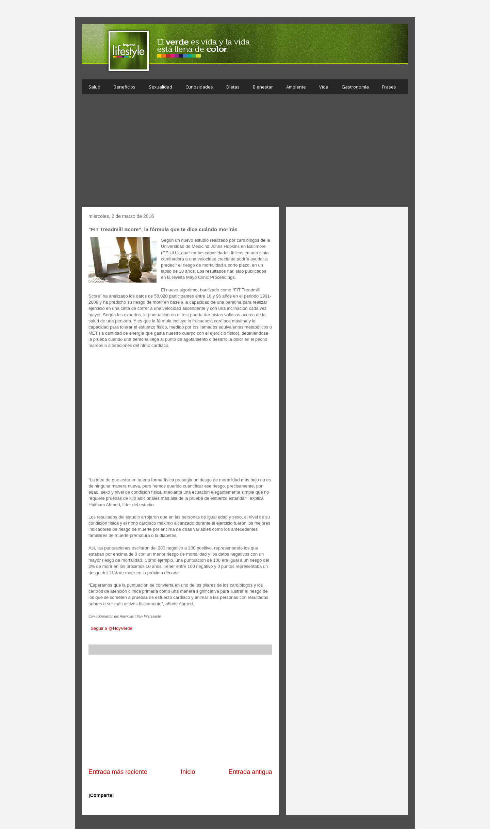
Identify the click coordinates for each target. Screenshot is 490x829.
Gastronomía (355, 87)
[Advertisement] (245, 152)
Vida (323, 87)
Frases (389, 87)
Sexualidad (160, 87)
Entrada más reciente (117, 771)
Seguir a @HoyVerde (111, 628)
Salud (94, 87)
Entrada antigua (250, 771)
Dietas (233, 87)
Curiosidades (199, 87)
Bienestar (263, 87)
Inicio (188, 771)
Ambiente (296, 87)
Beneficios (124, 87)
